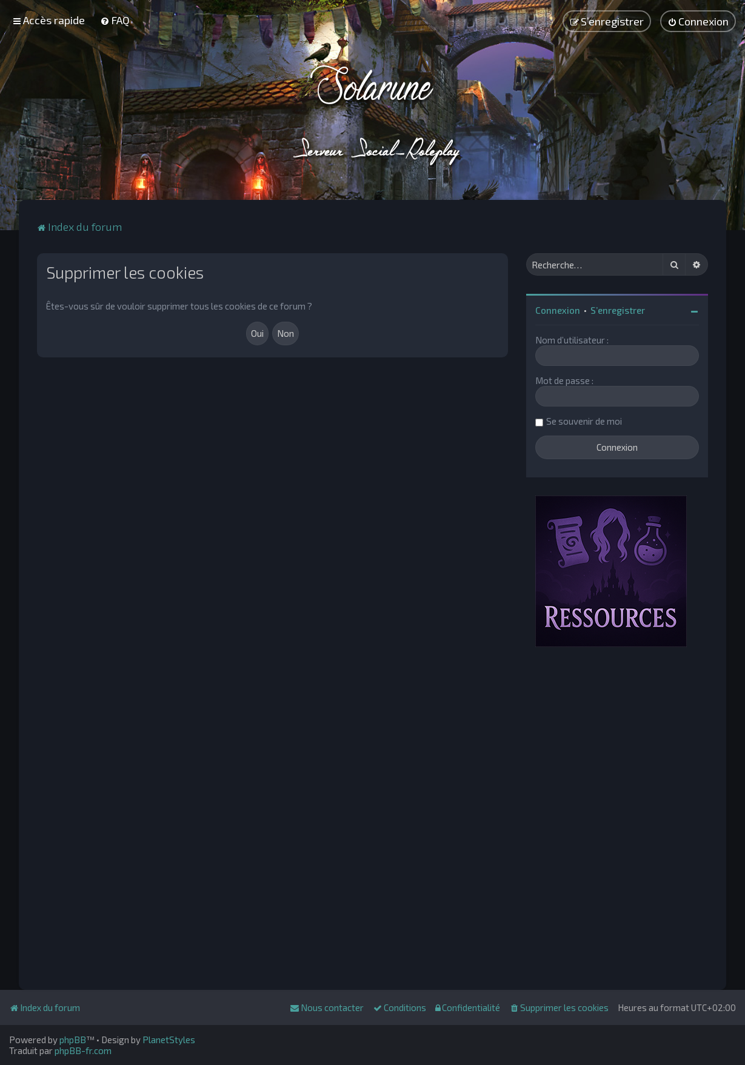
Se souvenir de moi (584, 421)
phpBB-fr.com (83, 1050)
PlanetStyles (168, 1039)
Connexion (557, 310)
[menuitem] (115, 20)
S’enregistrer (617, 310)
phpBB (72, 1039)
